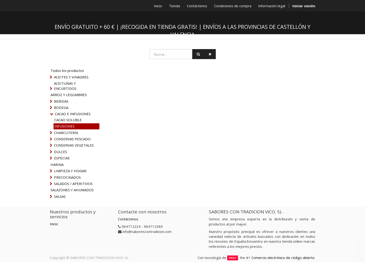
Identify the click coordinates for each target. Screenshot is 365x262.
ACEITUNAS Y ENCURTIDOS (65, 86)
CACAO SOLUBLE (68, 120)
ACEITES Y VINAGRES (71, 77)
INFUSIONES (64, 126)
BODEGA (61, 107)
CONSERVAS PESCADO (72, 139)
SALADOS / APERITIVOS (73, 183)
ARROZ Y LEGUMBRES (69, 94)
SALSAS (60, 196)
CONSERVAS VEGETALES (74, 145)
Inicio (54, 224)
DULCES (60, 151)
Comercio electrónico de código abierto (282, 257)
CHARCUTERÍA (66, 132)
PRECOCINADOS (67, 177)
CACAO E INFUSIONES (73, 113)
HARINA (57, 164)
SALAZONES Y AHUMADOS (72, 190)
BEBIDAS (61, 101)
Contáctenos (128, 219)
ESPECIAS (62, 158)
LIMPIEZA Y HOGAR (70, 170)
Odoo (232, 258)
